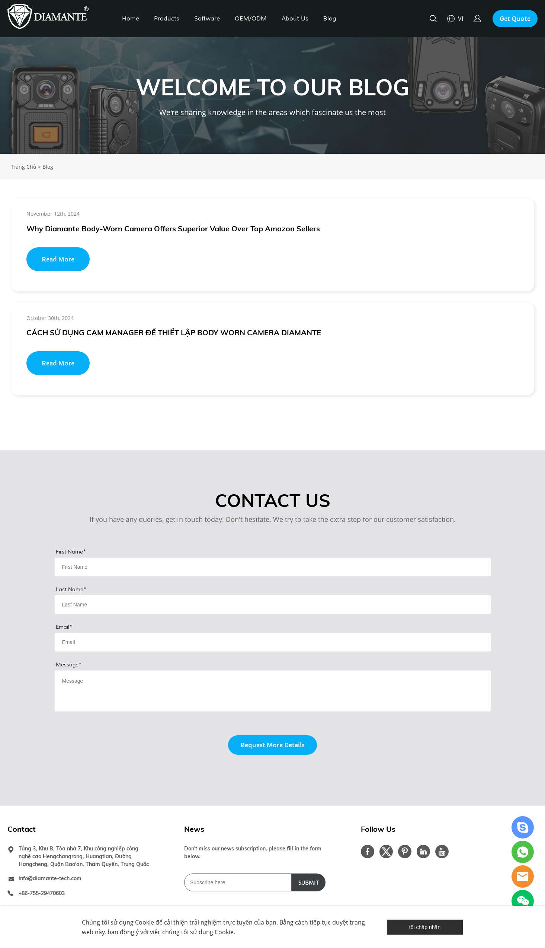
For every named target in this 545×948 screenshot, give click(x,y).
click (272, 95)
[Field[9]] (273, 642)
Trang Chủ (23, 166)
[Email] (238, 882)
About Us (295, 18)
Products (166, 18)
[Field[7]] (273, 567)
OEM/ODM (251, 18)
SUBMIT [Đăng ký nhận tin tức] (308, 882)
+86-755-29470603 (42, 893)
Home (130, 18)
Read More (58, 259)
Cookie (144, 922)
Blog (329, 18)
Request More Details (272, 745)
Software (207, 18)
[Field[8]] (273, 604)
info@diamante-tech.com (50, 878)
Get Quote (515, 18)
